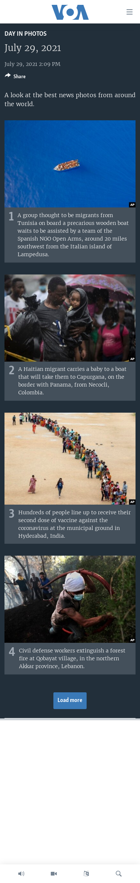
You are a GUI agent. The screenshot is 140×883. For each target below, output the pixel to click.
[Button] (15, 78)
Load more (70, 700)
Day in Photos (25, 34)
